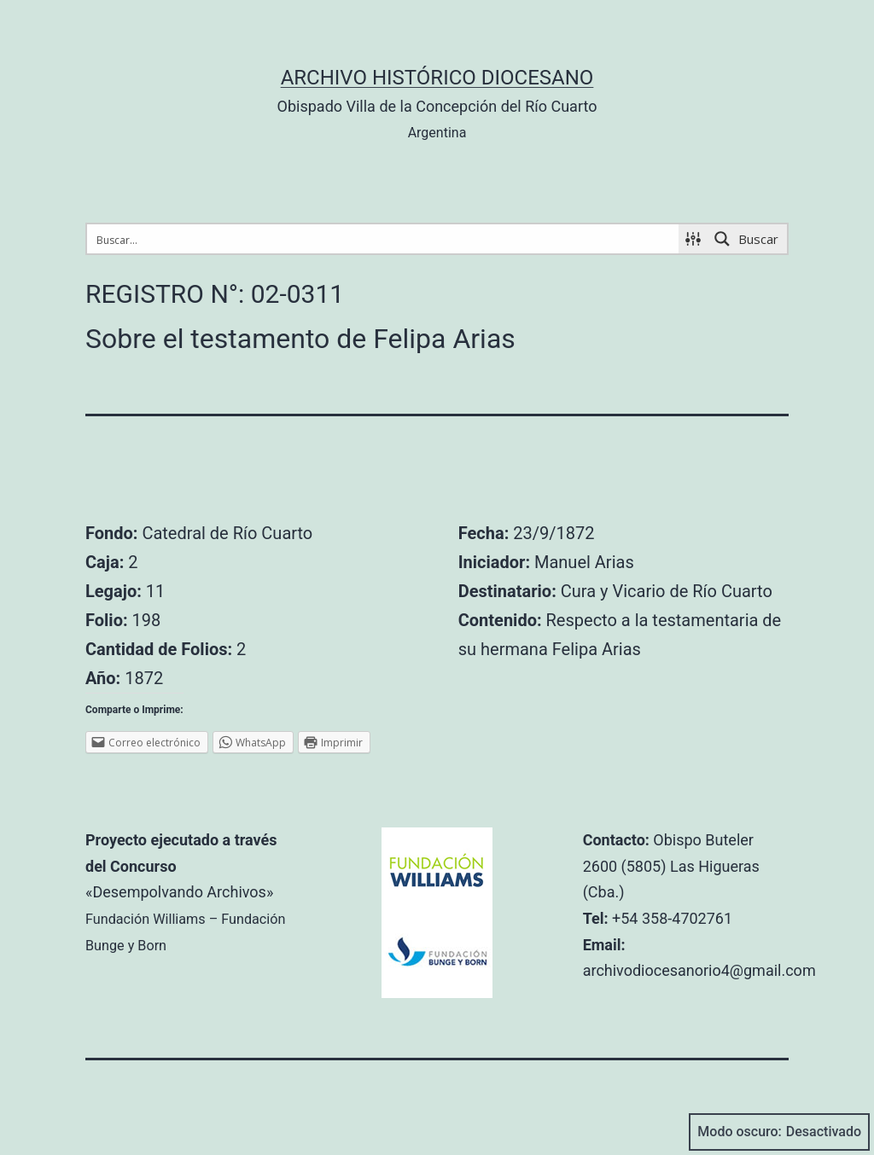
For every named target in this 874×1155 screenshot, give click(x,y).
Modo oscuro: (779, 1132)
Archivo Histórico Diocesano (437, 78)
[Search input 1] (383, 238)
